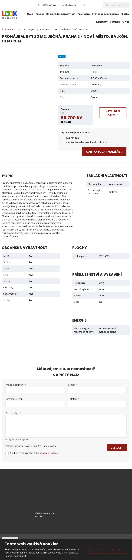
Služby (125, 14)
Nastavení (98, 549)
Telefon (73, 398)
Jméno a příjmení (15, 384)
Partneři (115, 21)
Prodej (40, 14)
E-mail (72, 384)
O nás (125, 21)
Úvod (30, 14)
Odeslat (116, 447)
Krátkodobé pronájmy (105, 14)
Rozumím (118, 549)
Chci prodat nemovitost (60, 14)
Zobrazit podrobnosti (15, 555)
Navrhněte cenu (14, 398)
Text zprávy (13, 412)
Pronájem (84, 14)
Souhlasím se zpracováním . (34, 452)
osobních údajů (48, 452)
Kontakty (102, 21)
